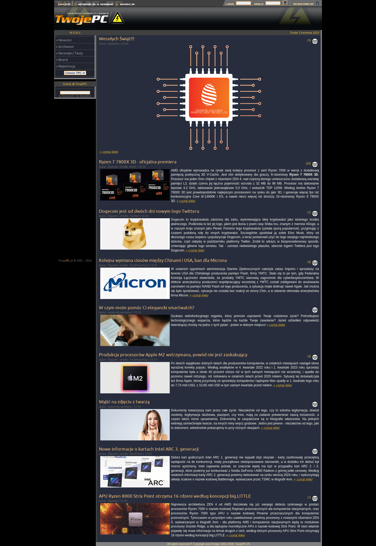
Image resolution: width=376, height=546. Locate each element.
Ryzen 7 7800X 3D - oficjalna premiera (138, 161)
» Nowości (64, 40)
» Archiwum (65, 46)
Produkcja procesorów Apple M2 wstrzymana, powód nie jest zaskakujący (173, 354)
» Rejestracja (65, 66)
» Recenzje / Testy (69, 53)
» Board (62, 59)
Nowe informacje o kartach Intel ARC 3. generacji (149, 448)
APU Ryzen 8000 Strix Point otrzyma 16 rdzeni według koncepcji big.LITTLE (175, 495)
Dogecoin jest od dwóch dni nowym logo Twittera (149, 211)
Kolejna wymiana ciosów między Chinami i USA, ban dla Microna (163, 260)
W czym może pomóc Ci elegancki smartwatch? (146, 307)
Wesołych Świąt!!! (116, 38)
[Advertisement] (227, 18)
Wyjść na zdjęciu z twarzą (124, 401)
